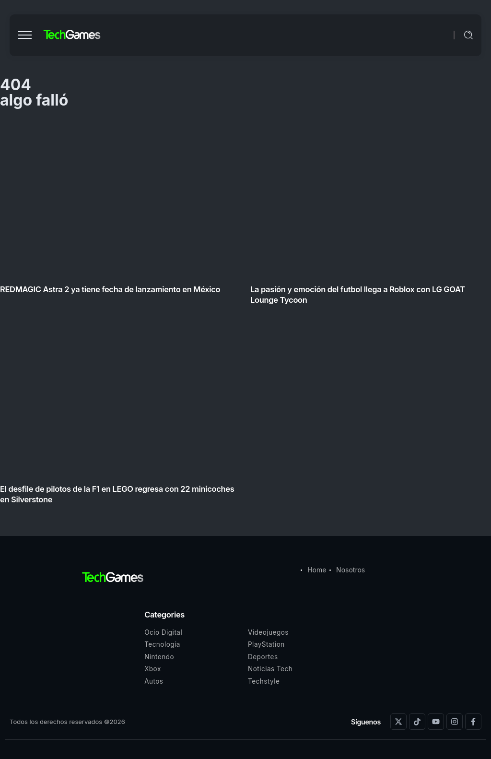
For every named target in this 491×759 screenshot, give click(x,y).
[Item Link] (245, 315)
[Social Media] (398, 721)
